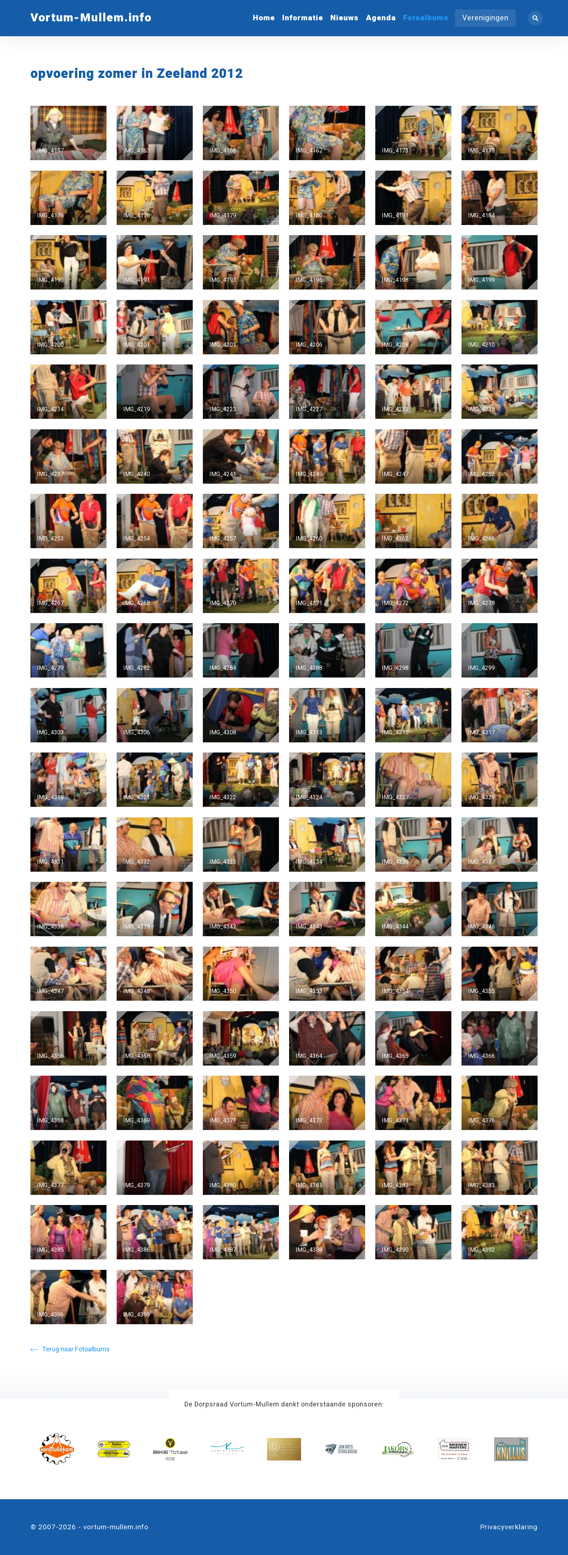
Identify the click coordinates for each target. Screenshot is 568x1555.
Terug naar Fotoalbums (70, 1349)
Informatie (302, 18)
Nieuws (344, 18)
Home (264, 18)
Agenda (381, 18)
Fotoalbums (425, 18)
